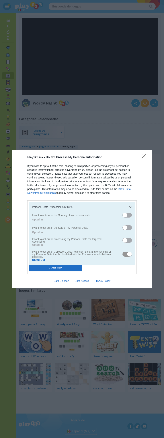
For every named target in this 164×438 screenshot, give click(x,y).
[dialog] (82, 219)
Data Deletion (61, 280)
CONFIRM (56, 267)
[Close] (145, 157)
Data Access (82, 280)
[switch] (127, 215)
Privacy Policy (102, 280)
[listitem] (82, 207)
